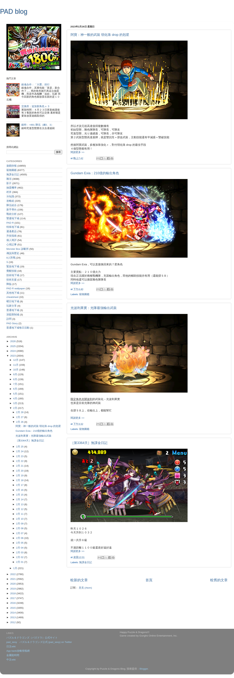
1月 (15, 568)
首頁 (149, 580)
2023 (13, 355)
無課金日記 (85, 562)
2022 (13, 574)
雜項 (9, 179)
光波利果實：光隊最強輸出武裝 (94, 308)
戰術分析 (11, 214)
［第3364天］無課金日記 (89, 443)
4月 (15, 398)
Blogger (143, 668)
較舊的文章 (219, 580)
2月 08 (20, 528)
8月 (15, 379)
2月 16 (20, 490)
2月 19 (20, 475)
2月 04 (20, 547)
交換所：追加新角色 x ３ (35, 106)
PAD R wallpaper (15, 288)
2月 (15, 408)
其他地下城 (12, 292)
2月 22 (20, 461)
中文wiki (11, 659)
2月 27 (20, 417)
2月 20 (20, 470)
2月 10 (20, 518)
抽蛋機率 (11, 187)
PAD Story (12, 323)
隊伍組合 (11, 205)
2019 (13, 588)
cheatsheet (12, 297)
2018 (13, 593)
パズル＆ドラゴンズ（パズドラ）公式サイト (32, 637)
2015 (13, 608)
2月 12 (20, 509)
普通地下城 (12, 310)
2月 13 (20, 504)
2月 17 (20, 485)
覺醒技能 (11, 271)
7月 (15, 384)
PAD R (10, 222)
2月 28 (20, 412)
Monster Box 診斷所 (17, 249)
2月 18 (20, 480)
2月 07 (20, 533)
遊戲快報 (11, 165)
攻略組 (10, 200)
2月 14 (20, 499)
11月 (16, 365)
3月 (15, 403)
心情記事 (11, 244)
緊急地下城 (12, 266)
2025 (13, 346)
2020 (13, 583)
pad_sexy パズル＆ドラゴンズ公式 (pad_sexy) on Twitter (39, 642)
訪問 (9, 319)
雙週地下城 (12, 218)
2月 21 (20, 465)
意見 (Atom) (85, 587)
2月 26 (20, 422)
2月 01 (20, 562)
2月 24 (20, 451)
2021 (13, 579)
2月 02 (20, 557)
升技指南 (11, 235)
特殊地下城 (12, 227)
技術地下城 (12, 275)
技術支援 (11, 279)
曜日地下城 (12, 301)
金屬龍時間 (12, 655)
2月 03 (20, 552)
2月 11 (20, 514)
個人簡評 (11, 240)
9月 (15, 374)
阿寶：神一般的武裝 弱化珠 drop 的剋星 (100, 35)
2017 (13, 598)
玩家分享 (11, 305)
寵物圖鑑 (84, 294)
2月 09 (20, 523)
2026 (13, 341)
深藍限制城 (12, 314)
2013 (13, 617)
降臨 (9, 284)
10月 (16, 369)
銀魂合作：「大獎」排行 (35, 84)
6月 (15, 388)
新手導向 (11, 209)
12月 (16, 360)
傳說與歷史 (12, 253)
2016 (13, 603)
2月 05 (20, 542)
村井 (9, 192)
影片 (9, 183)
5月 (15, 393)
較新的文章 (79, 580)
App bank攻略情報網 (18, 650)
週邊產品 (11, 231)
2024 (13, 351)
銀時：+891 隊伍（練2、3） (37, 124)
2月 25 (20, 446)
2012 (13, 622)
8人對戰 (11, 257)
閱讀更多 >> (77, 152)
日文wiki (11, 646)
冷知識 (10, 196)
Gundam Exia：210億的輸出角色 (95, 173)
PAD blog (13, 11)
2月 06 (20, 538)
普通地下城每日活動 (17, 327)
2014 (13, 612)
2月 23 (20, 456)
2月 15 (20, 494)
